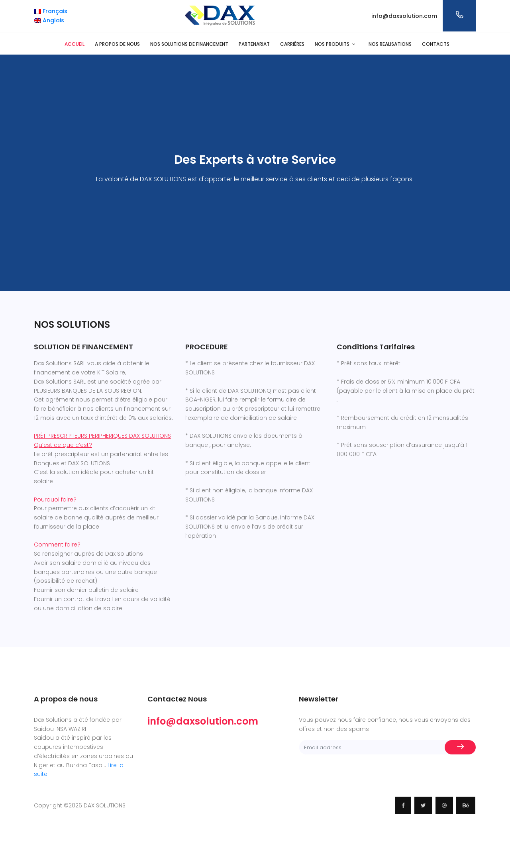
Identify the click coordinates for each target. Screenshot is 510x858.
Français (50, 11)
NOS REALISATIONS (390, 44)
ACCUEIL (74, 44)
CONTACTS (435, 44)
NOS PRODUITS (332, 44)
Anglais (49, 20)
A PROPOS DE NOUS (117, 44)
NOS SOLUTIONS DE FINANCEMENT (189, 44)
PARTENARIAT (254, 44)
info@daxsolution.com (404, 16)
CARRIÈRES (292, 44)
